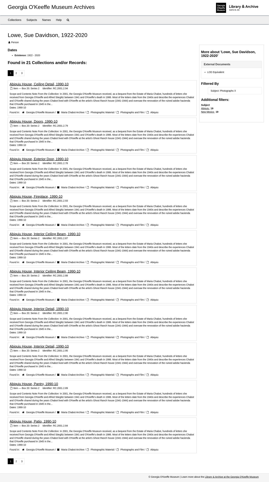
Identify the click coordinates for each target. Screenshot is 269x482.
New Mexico (208, 111)
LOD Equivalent (215, 72)
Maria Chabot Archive (72, 112)
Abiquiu (154, 112)
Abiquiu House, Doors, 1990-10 (33, 121)
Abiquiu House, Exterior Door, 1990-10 (39, 159)
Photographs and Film (132, 112)
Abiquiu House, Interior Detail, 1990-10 (39, 309)
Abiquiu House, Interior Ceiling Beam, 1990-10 (45, 234)
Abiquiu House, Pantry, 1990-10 (34, 384)
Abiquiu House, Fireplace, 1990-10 (36, 196)
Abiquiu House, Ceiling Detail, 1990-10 (39, 84)
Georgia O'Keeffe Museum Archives (51, 7)
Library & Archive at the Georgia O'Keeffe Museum (232, 476)
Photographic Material (102, 112)
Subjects (31, 19)
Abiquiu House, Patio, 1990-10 (33, 421)
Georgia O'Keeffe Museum (40, 112)
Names (46, 19)
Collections (14, 19)
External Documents (217, 64)
